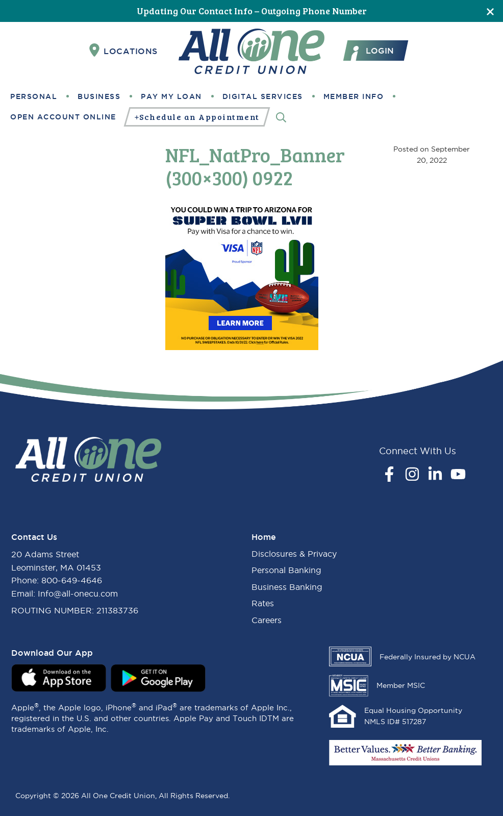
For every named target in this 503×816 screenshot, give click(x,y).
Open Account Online (63, 117)
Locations (123, 50)
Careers (267, 620)
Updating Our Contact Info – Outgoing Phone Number (252, 11)
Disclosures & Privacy (294, 553)
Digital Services (262, 96)
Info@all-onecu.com (78, 593)
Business (99, 96)
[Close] (490, 11)
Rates (263, 603)
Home (264, 536)
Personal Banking (286, 570)
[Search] (281, 117)
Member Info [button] (353, 96)
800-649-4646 (71, 580)
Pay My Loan (171, 96)
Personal (33, 96)
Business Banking (287, 586)
